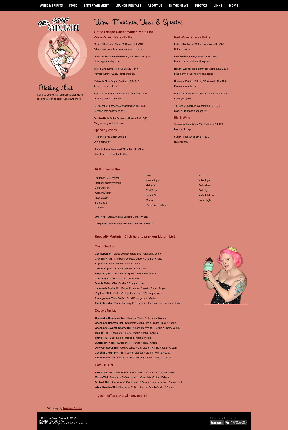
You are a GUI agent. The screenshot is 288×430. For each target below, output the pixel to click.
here (136, 236)
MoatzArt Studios (72, 408)
